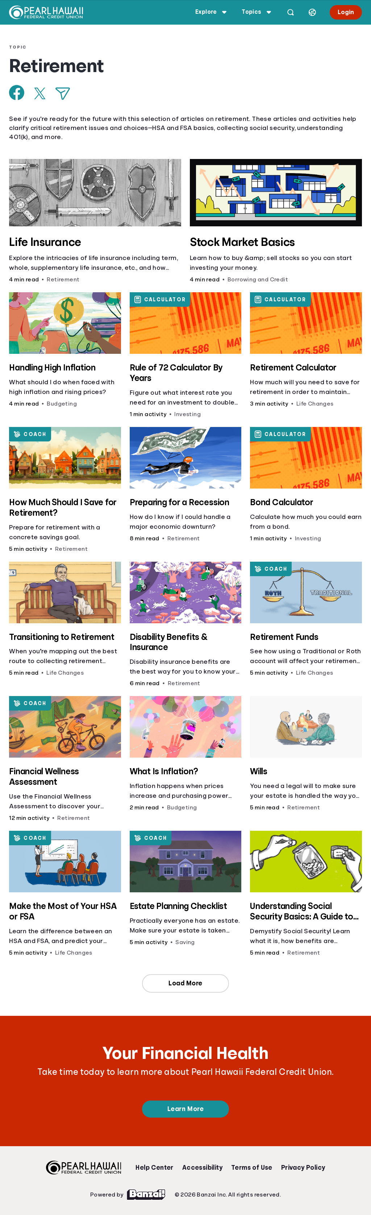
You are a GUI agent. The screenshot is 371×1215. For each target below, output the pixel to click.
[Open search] (290, 12)
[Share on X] (40, 93)
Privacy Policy (303, 1167)
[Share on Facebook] (17, 92)
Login (345, 12)
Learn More (185, 1109)
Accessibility (202, 1167)
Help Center (154, 1167)
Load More (185, 983)
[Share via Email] (63, 93)
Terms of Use (251, 1167)
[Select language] (312, 12)
